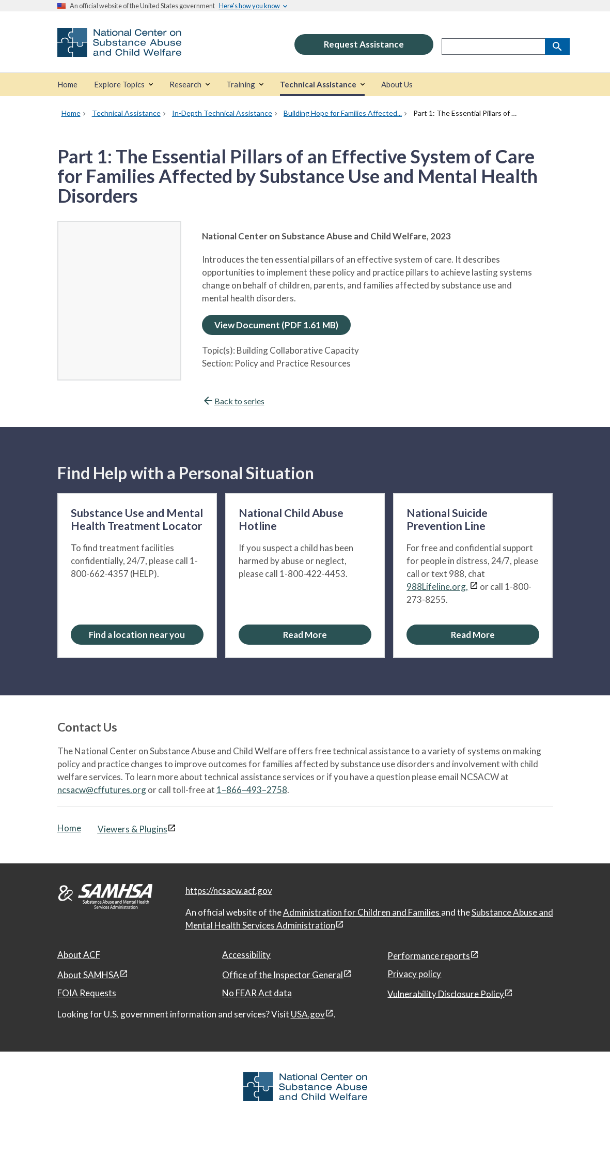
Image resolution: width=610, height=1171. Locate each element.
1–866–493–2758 (251, 789)
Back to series (233, 401)
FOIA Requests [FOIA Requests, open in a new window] (86, 992)
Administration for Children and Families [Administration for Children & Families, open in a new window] (362, 912)
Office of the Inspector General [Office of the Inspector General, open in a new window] (282, 974)
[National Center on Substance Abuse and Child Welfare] (119, 49)
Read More (305, 634)
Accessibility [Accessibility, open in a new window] (246, 954)
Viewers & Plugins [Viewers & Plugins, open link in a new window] (132, 829)
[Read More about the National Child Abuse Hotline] (305, 635)
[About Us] (397, 84)
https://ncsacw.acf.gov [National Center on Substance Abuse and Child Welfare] (228, 890)
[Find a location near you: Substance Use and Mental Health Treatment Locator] (137, 635)
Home (69, 828)
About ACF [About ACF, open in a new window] (78, 954)
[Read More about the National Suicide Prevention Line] (472, 635)
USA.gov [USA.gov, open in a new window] (308, 1014)
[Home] (67, 84)
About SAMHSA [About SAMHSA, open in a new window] (88, 974)
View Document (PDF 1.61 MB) (276, 325)
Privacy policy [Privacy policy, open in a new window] (414, 973)
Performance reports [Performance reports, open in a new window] (428, 955)
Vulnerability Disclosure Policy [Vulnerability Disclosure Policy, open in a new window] (445, 993)
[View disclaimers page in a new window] (474, 586)
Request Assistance (364, 44)
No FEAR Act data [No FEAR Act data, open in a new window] (257, 992)
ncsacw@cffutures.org (101, 789)
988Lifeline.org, (437, 586)
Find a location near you (137, 634)
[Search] (557, 46)
